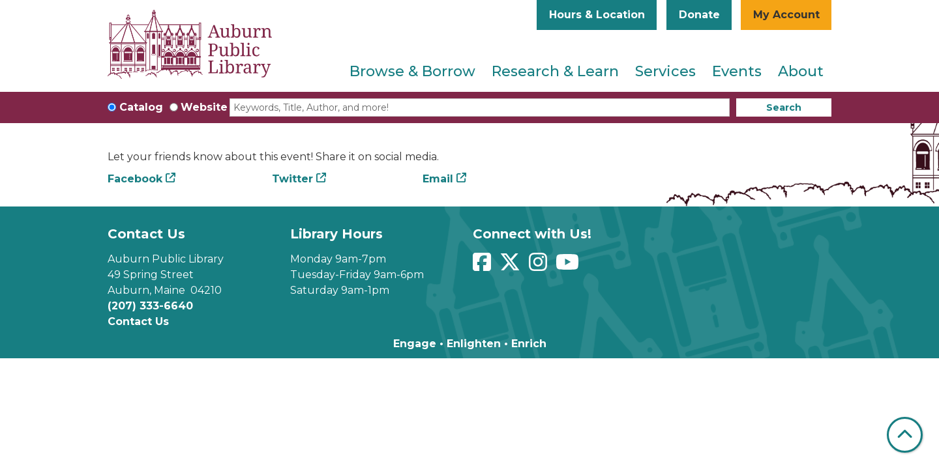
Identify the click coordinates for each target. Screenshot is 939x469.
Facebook (135, 179)
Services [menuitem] (665, 71)
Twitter (292, 179)
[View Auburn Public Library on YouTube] (569, 266)
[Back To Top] (905, 435)
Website (204, 107)
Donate (699, 14)
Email (438, 179)
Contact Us (138, 321)
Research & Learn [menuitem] (555, 71)
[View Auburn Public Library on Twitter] (511, 266)
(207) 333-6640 (150, 306)
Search (783, 107)
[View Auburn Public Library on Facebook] (483, 266)
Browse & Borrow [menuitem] (412, 71)
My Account (786, 14)
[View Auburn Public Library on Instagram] (539, 266)
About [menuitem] (801, 71)
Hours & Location (597, 14)
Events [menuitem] (737, 71)
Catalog (141, 107)
